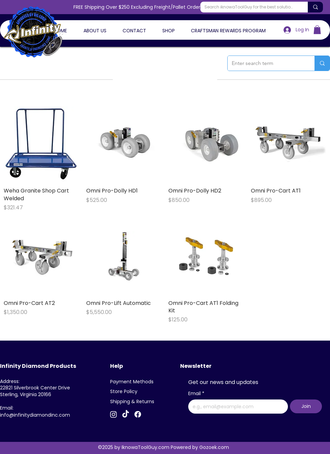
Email (196, 393)
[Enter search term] (266, 63)
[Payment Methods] (133, 382)
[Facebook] (137, 414)
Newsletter (195, 366)
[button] (317, 29)
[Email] (236, 406)
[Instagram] (113, 414)
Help (116, 366)
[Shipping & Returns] (133, 402)
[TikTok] (125, 414)
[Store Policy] (126, 391)
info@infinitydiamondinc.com (35, 415)
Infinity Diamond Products (38, 366)
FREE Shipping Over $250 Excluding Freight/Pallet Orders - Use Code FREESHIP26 (165, 7)
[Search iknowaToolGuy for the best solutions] (249, 7)
